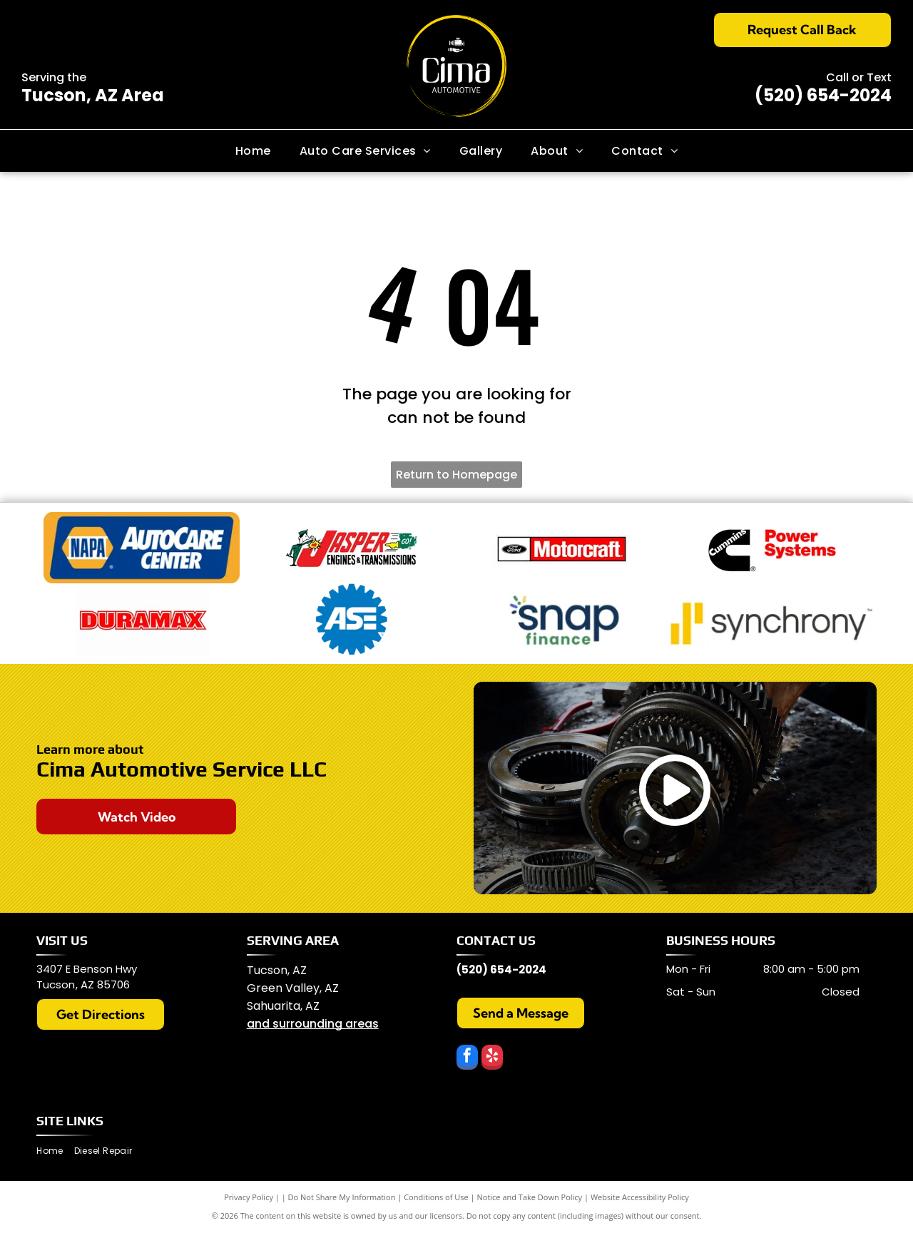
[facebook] (467, 1059)
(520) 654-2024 (823, 95)
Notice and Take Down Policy (530, 1197)
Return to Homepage (456, 474)
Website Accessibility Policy (640, 1197)
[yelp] (492, 1059)
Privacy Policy (248, 1197)
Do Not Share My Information (342, 1197)
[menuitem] (253, 150)
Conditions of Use (436, 1197)
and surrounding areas (313, 1023)
